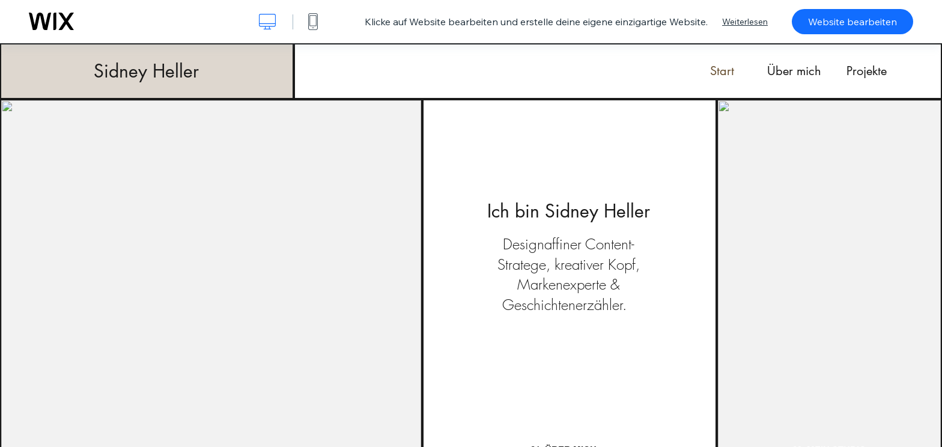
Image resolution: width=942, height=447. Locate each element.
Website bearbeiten (852, 22)
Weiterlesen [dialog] (745, 21)
